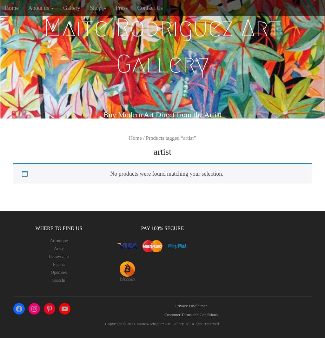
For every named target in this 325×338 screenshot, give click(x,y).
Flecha (59, 264)
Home (12, 8)
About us (41, 8)
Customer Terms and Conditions (191, 314)
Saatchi (58, 280)
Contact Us (150, 8)
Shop (98, 8)
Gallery (71, 8)
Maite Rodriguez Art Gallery (162, 46)
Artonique (59, 240)
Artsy (59, 248)
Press (122, 8)
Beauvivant (59, 256)
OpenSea (59, 272)
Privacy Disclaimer (191, 305)
